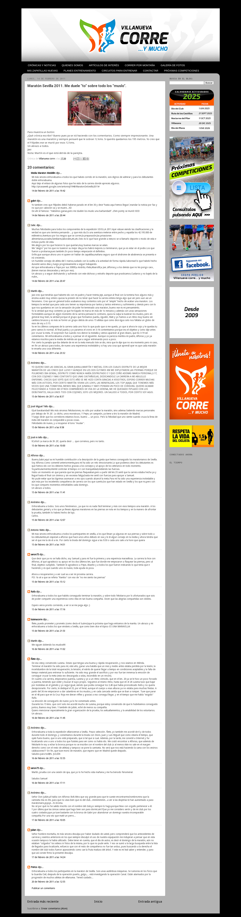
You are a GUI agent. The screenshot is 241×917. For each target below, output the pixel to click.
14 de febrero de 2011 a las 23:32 (48, 353)
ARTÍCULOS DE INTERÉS (104, 65)
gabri (33, 200)
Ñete (33, 659)
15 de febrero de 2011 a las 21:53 (48, 630)
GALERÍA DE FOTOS (173, 65)
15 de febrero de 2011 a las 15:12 (48, 581)
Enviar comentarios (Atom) (54, 908)
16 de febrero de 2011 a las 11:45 (48, 718)
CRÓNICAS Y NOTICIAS (42, 65)
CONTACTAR (150, 70)
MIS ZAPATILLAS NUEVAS (42, 70)
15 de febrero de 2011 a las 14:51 (48, 544)
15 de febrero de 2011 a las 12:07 (48, 520)
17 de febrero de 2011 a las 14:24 (48, 857)
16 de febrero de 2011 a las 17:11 (48, 783)
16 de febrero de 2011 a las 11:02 (48, 649)
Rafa (33, 591)
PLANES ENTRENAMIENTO (80, 70)
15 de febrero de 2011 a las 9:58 (48, 427)
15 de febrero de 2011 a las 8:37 (48, 396)
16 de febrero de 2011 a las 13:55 (48, 758)
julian (33, 830)
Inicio (98, 901)
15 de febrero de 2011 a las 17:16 (48, 609)
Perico (34, 867)
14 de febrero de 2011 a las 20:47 (48, 281)
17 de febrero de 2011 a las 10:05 (48, 820)
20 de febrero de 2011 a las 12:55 (48, 881)
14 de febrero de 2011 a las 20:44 (48, 215)
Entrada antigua (150, 901)
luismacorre (36, 619)
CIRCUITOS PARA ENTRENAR (119, 70)
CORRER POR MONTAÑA (140, 65)
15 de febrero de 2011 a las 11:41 (48, 492)
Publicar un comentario (43, 888)
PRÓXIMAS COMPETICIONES (181, 70)
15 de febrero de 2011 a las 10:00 (48, 445)
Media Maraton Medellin (43, 173)
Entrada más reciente (43, 901)
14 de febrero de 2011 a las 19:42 (48, 190)
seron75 (35, 554)
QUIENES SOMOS (72, 65)
